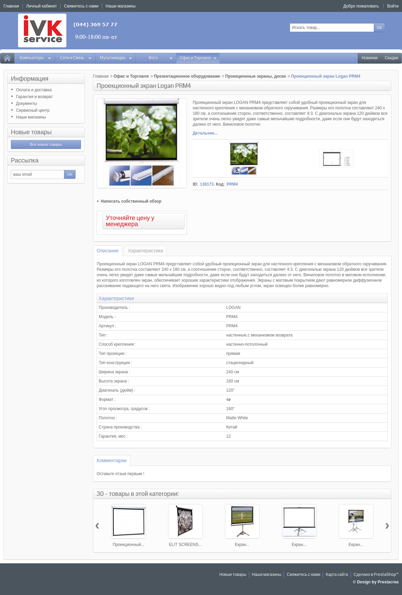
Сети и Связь (76, 58)
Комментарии (112, 460)
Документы (26, 103)
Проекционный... (128, 544)
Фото (160, 58)
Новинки (369, 58)
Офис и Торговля (198, 58)
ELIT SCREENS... (185, 544)
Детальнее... (205, 133)
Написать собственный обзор (131, 201)
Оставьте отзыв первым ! (120, 473)
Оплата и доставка (34, 90)
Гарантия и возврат (34, 96)
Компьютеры (36, 58)
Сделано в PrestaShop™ (376, 575)
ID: (195, 184)
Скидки (391, 58)
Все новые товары (46, 144)
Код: (220, 184)
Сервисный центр (33, 110)
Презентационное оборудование (187, 76)
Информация (29, 78)
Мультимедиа (116, 58)
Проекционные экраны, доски (255, 76)
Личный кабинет (41, 6)
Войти (393, 6)
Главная (101, 76)
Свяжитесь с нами (303, 575)
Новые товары (31, 132)
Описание (107, 250)
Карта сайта (337, 575)
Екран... (242, 544)
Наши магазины (31, 117)
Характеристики (145, 250)
